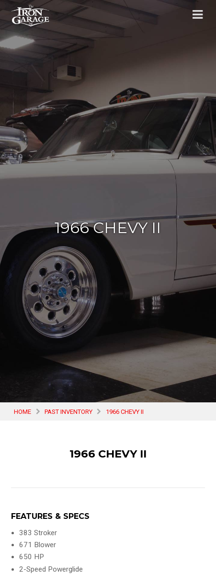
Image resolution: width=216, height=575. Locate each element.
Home (22, 411)
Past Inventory (68, 411)
